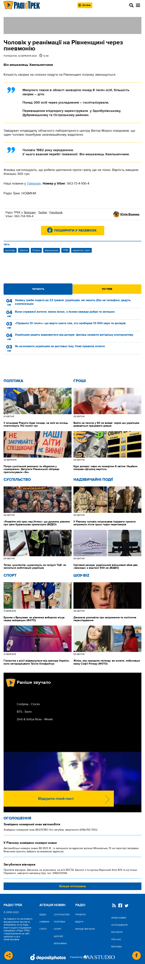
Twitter (42, 212)
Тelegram (34, 183)
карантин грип (81, 250)
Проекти (80, 914)
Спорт (10, 575)
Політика (13, 381)
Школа (24, 250)
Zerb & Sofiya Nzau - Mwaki (35, 719)
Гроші (79, 381)
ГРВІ (65, 250)
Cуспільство (17, 479)
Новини (44, 921)
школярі (10, 250)
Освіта (36, 250)
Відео (42, 914)
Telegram (30, 212)
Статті (43, 929)
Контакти (117, 932)
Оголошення (17, 818)
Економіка (60, 943)
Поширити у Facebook (75, 230)
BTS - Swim (24, 712)
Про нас (116, 939)
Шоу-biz (81, 575)
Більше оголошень (72, 886)
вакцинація (51, 250)
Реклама (116, 946)
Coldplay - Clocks (28, 704)
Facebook (55, 212)
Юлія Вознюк (130, 214)
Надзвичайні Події (93, 479)
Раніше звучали (85, 929)
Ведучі (79, 921)
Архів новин (118, 917)
